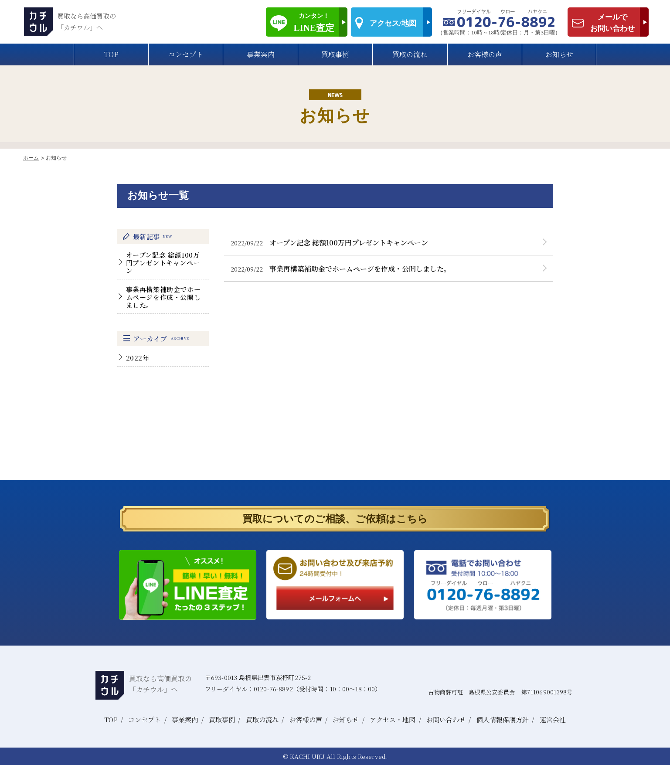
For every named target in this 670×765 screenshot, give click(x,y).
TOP (111, 54)
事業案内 (261, 54)
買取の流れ (409, 54)
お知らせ (559, 54)
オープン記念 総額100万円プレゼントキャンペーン (163, 262)
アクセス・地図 (392, 719)
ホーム (31, 158)
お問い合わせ (446, 719)
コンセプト (185, 54)
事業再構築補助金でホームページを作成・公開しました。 (163, 297)
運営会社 (553, 719)
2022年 (138, 357)
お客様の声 (484, 54)
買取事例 (335, 54)
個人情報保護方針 (502, 719)
